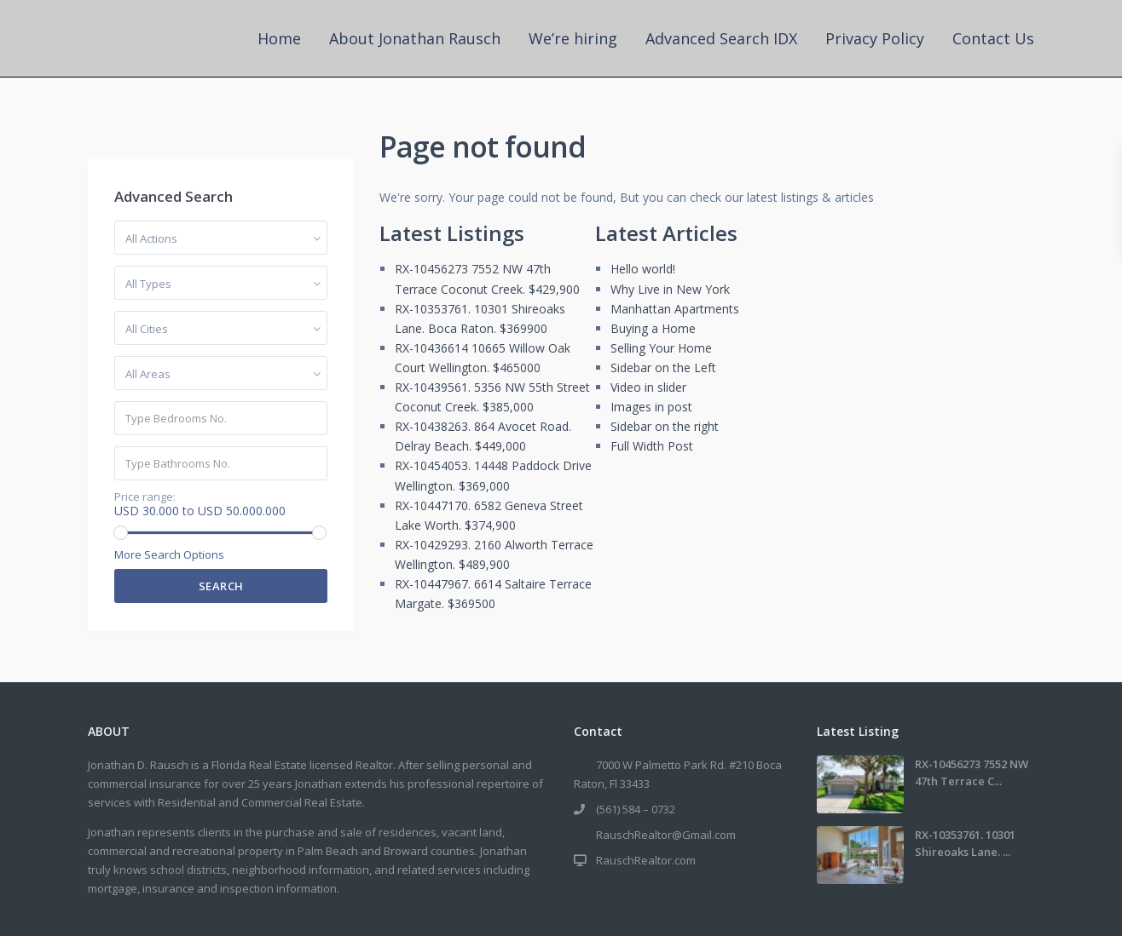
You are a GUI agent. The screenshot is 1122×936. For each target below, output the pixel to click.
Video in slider (648, 387)
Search (221, 586)
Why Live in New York (670, 289)
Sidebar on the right (664, 426)
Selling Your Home (661, 348)
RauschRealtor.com (646, 860)
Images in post (651, 407)
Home (279, 38)
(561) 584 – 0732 (635, 809)
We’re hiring (573, 38)
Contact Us (993, 38)
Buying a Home (653, 328)
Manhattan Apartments (674, 309)
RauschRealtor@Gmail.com (666, 834)
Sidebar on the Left (663, 367)
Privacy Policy (874, 38)
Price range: (145, 496)
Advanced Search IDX (721, 38)
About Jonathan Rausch (414, 38)
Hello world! (642, 269)
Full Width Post (651, 446)
